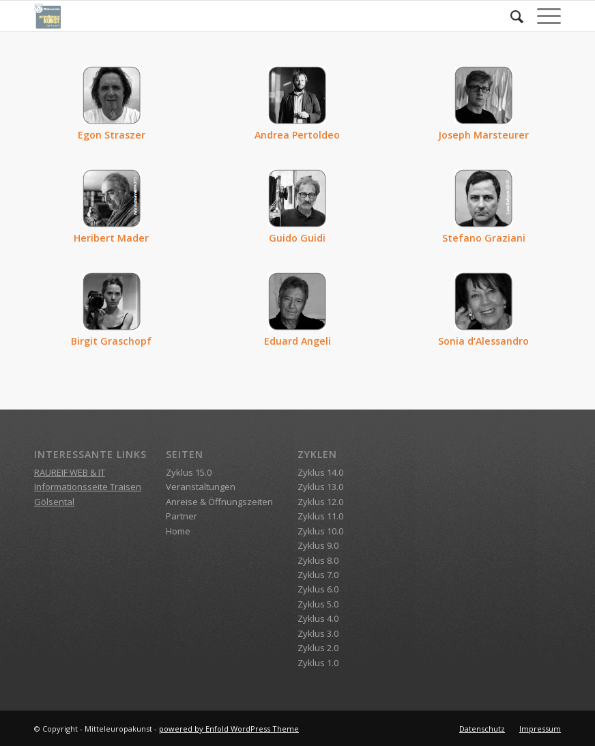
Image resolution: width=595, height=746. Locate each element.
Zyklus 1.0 (318, 663)
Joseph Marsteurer (483, 134)
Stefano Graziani (483, 237)
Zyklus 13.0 (320, 486)
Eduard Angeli (297, 340)
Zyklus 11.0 (320, 516)
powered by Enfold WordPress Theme (229, 728)
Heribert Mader (111, 237)
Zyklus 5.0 (318, 604)
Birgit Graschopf (111, 340)
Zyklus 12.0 (320, 502)
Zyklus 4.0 (318, 618)
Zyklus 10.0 (320, 531)
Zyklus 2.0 (318, 648)
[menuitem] (510, 16)
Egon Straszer (111, 134)
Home (178, 531)
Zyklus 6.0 (318, 589)
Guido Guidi (297, 237)
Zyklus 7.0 (318, 575)
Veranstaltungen (200, 486)
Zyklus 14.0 (320, 472)
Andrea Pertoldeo (297, 134)
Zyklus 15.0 (189, 472)
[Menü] (542, 16)
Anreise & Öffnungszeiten (219, 502)
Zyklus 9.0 (318, 545)
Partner (181, 516)
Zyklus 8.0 (318, 560)
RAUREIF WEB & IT (69, 472)
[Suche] (510, 16)
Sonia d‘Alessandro (483, 340)
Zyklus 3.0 (318, 633)
